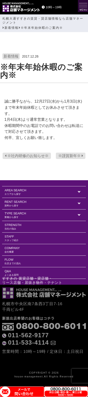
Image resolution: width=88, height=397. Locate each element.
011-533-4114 (28, 332)
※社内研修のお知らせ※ (27, 156)
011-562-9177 (28, 324)
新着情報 (11, 56)
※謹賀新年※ (70, 156)
